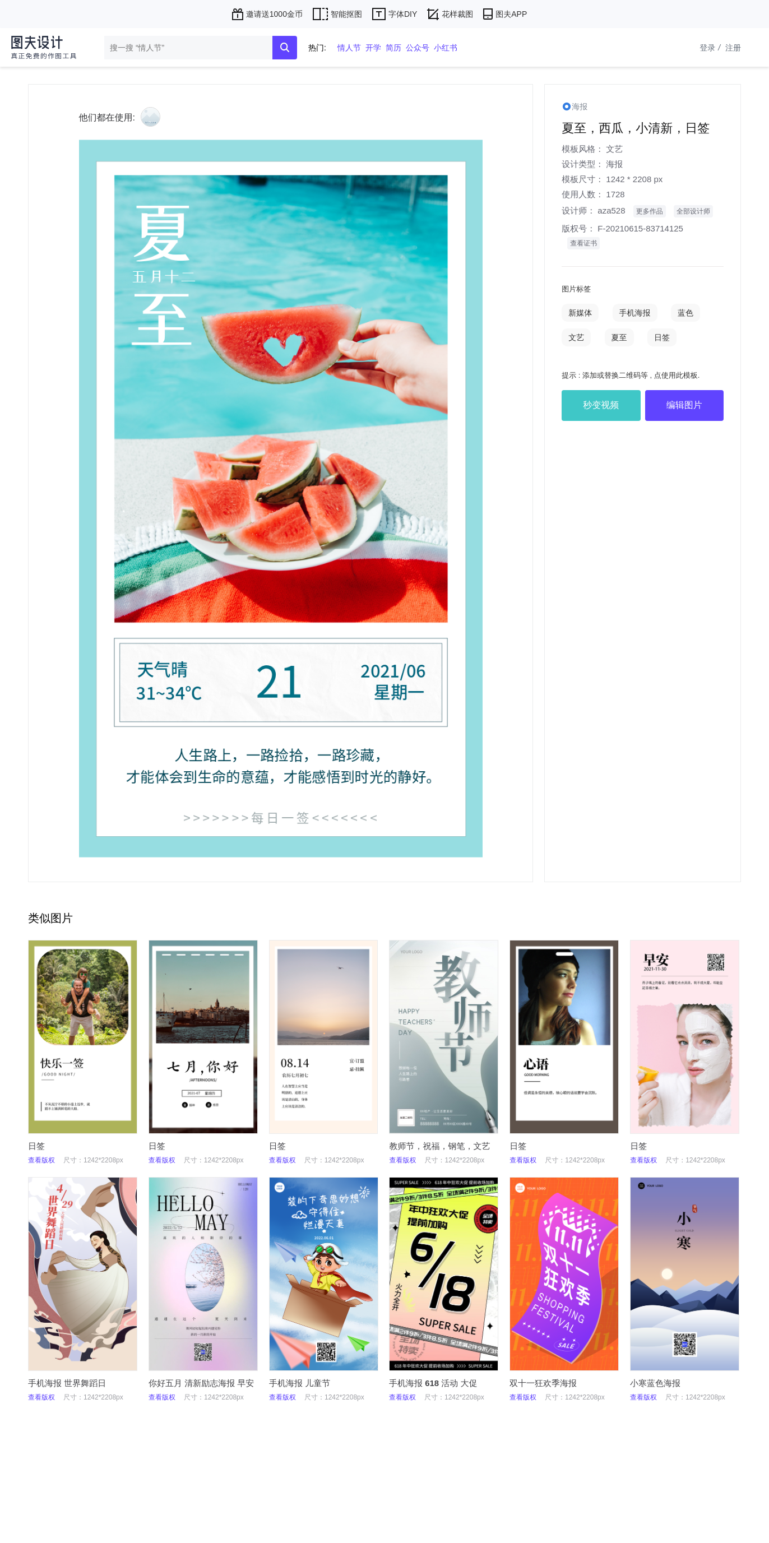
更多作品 (649, 211)
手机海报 (635, 312)
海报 (614, 164)
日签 (662, 337)
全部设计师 (693, 211)
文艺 (614, 149)
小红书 (445, 48)
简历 (393, 48)
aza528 (611, 210)
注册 (733, 47)
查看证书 (583, 243)
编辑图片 (684, 405)
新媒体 (580, 312)
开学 (373, 48)
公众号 (417, 48)
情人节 (349, 48)
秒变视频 (601, 405)
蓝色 (685, 312)
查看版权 (41, 1160)
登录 (711, 47)
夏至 (619, 337)
